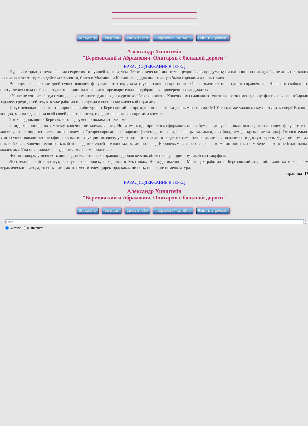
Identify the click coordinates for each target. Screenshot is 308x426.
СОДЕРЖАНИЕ (153, 66)
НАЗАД (131, 66)
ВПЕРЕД (177, 66)
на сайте (15, 228)
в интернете (35, 228)
